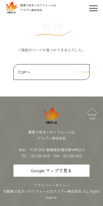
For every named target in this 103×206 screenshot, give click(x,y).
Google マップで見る (51, 170)
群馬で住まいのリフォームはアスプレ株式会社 (44, 191)
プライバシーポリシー (51, 185)
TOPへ (24, 72)
